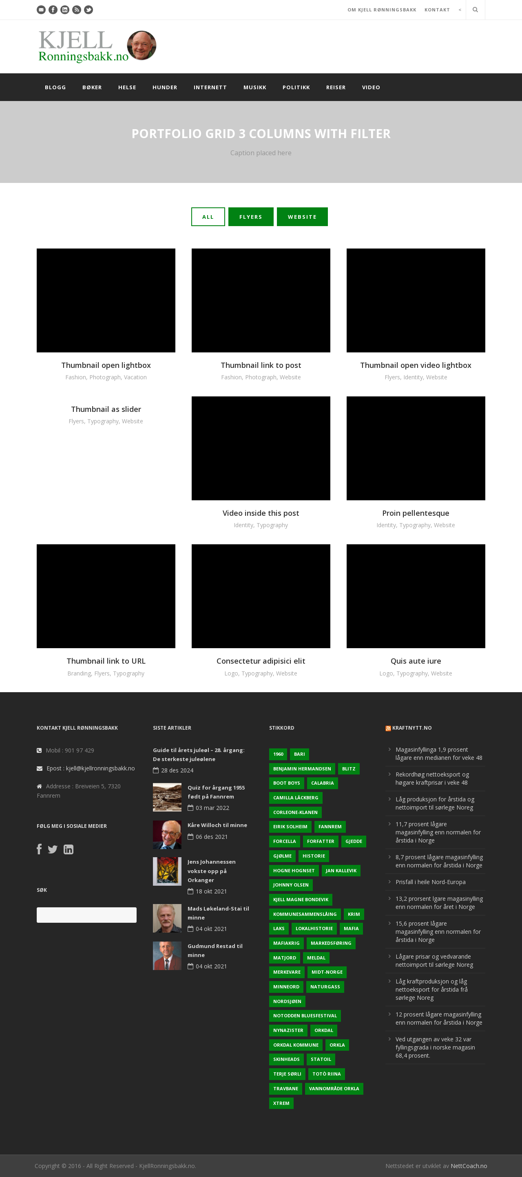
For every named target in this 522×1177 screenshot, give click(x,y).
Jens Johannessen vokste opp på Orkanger (212, 870)
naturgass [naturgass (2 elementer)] (325, 986)
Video (371, 87)
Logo (231, 673)
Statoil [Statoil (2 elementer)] (321, 1059)
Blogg (55, 87)
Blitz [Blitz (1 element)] (349, 769)
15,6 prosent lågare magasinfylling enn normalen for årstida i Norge (438, 932)
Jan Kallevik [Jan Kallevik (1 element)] (341, 870)
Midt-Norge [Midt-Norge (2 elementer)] (327, 972)
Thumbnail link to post (261, 365)
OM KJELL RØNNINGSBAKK (381, 10)
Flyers (251, 216)
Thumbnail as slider (106, 409)
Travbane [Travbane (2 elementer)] (285, 1088)
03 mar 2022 (212, 808)
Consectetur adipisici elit (261, 661)
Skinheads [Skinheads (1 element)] (286, 1059)
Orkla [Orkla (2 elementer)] (337, 1045)
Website (302, 216)
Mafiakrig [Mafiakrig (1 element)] (286, 943)
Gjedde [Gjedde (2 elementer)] (353, 841)
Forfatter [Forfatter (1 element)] (320, 841)
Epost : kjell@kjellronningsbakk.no (90, 768)
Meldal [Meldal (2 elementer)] (316, 958)
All (208, 216)
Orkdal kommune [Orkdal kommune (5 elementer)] (296, 1045)
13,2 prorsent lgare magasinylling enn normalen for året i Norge (439, 903)
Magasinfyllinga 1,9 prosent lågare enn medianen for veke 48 (439, 753)
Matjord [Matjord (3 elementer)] (284, 958)
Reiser (336, 87)
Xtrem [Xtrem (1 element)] (281, 1103)
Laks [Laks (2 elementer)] (279, 928)
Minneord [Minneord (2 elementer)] (286, 986)
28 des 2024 (177, 770)
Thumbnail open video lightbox (415, 365)
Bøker (92, 87)
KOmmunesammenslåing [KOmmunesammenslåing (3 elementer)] (305, 914)
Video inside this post (261, 513)
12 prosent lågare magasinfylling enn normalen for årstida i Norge (439, 1018)
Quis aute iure (416, 661)
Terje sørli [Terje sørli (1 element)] (287, 1074)
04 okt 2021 (211, 929)
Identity (413, 377)
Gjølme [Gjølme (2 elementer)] (282, 856)
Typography (103, 421)
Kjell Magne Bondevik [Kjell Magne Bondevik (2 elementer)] (300, 899)
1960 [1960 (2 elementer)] (278, 754)
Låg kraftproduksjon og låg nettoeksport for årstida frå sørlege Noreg (432, 989)
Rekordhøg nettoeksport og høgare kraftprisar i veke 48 (432, 778)
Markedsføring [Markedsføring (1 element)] (331, 943)
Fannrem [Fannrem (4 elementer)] (330, 826)
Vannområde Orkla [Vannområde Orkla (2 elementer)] (334, 1088)
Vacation (135, 377)
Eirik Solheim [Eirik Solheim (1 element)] (290, 826)
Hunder (165, 87)
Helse (127, 87)
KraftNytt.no (412, 727)
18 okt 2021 (211, 891)
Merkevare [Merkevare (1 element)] (287, 972)
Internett (210, 87)
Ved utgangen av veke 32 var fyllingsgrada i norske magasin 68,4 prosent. (435, 1047)
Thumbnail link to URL (106, 661)
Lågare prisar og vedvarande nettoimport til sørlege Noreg (434, 960)
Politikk (296, 87)
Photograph (105, 377)
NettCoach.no (469, 1166)
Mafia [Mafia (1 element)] (351, 928)
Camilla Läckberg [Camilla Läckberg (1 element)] (296, 797)
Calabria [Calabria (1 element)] (322, 783)
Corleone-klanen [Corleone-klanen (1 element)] (295, 812)
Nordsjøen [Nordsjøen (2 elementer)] (287, 1001)
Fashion (75, 377)
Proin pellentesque (415, 513)
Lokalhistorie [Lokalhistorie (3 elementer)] (314, 928)
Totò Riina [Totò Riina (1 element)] (326, 1074)
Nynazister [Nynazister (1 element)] (288, 1030)
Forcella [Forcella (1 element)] (284, 841)
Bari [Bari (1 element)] (299, 754)
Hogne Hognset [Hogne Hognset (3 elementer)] (294, 870)
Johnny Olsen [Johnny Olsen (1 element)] (291, 885)
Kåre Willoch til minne (217, 825)
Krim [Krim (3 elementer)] (354, 914)
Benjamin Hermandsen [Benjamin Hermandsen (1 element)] (302, 769)
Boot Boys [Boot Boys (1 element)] (286, 783)
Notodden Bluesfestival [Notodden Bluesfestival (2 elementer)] (305, 1015)
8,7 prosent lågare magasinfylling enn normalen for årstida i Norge (439, 861)
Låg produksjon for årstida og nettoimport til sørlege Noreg (435, 803)
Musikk (254, 87)
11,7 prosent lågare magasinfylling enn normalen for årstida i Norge (438, 832)
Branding (79, 673)
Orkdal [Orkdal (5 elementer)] (323, 1030)
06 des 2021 (212, 836)
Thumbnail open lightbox (106, 365)
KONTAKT (437, 10)
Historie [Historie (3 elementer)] (314, 856)
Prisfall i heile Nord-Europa (431, 882)
